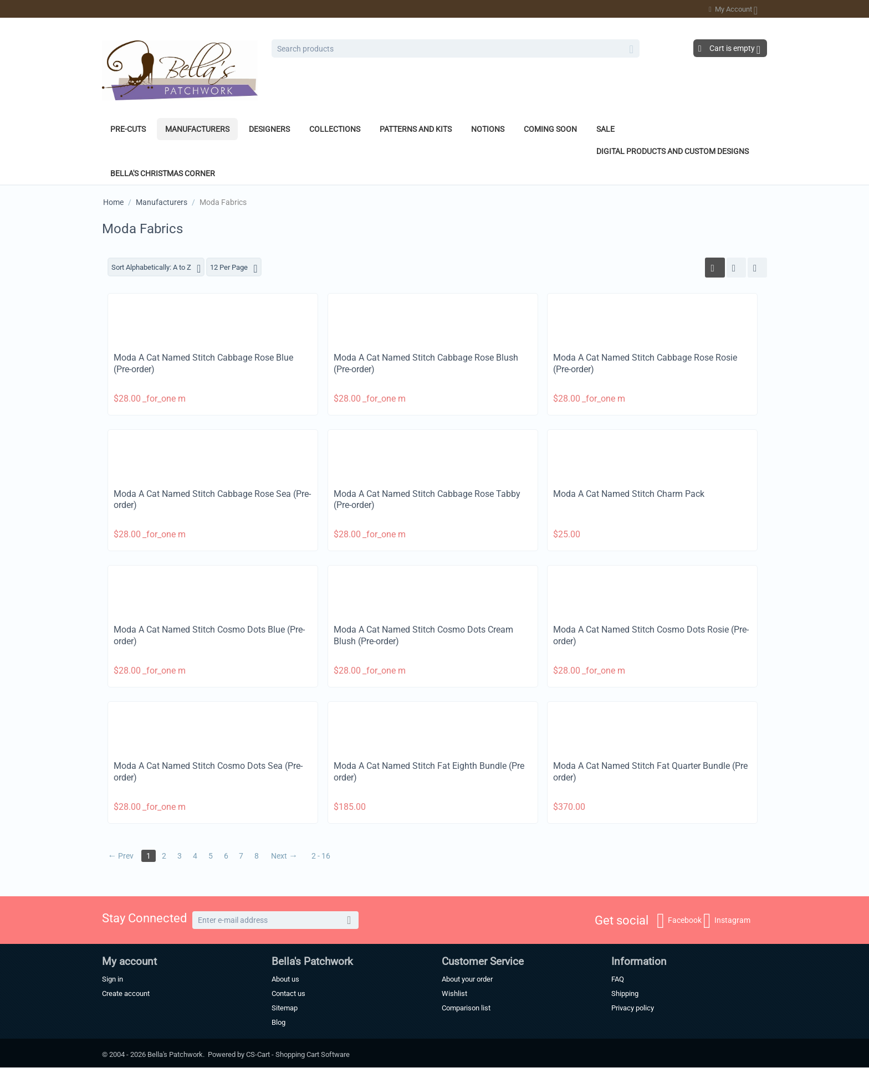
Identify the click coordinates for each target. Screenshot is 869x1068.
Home (113, 202)
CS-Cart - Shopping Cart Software (298, 1055)
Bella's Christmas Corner (162, 173)
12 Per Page (243, 269)
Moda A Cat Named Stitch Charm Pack (628, 494)
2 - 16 (326, 856)
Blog (278, 1023)
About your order (467, 979)
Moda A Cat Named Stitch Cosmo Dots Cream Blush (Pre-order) (423, 636)
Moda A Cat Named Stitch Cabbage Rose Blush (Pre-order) (426, 364)
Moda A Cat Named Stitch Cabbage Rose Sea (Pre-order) (212, 500)
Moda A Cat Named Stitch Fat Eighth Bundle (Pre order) (429, 772)
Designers (269, 129)
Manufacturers (197, 129)
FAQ (617, 979)
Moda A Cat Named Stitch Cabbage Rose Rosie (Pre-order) (645, 364)
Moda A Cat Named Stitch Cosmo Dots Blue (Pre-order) (209, 636)
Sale (605, 129)
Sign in (112, 979)
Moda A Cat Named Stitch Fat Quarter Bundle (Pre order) (650, 772)
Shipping (624, 994)
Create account (126, 994)
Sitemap (285, 1008)
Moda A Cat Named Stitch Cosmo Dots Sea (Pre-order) (208, 772)
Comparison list (466, 1008)
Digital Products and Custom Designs (672, 151)
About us (285, 979)
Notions (487, 129)
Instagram (726, 921)
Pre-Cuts (128, 129)
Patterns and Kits (416, 129)
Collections (334, 129)
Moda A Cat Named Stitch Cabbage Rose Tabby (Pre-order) (427, 500)
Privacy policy (632, 1008)
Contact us (288, 994)
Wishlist (454, 994)
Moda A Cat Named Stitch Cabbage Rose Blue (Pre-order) (203, 364)
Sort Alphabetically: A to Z (159, 269)
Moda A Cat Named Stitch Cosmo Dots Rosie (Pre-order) (651, 636)
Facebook (679, 921)
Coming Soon (550, 129)
